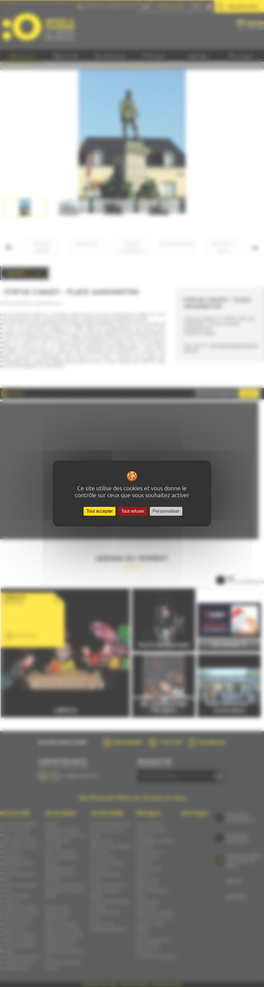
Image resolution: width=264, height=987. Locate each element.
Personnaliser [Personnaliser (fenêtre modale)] (166, 511)
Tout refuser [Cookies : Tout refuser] (132, 511)
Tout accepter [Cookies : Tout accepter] (99, 511)
